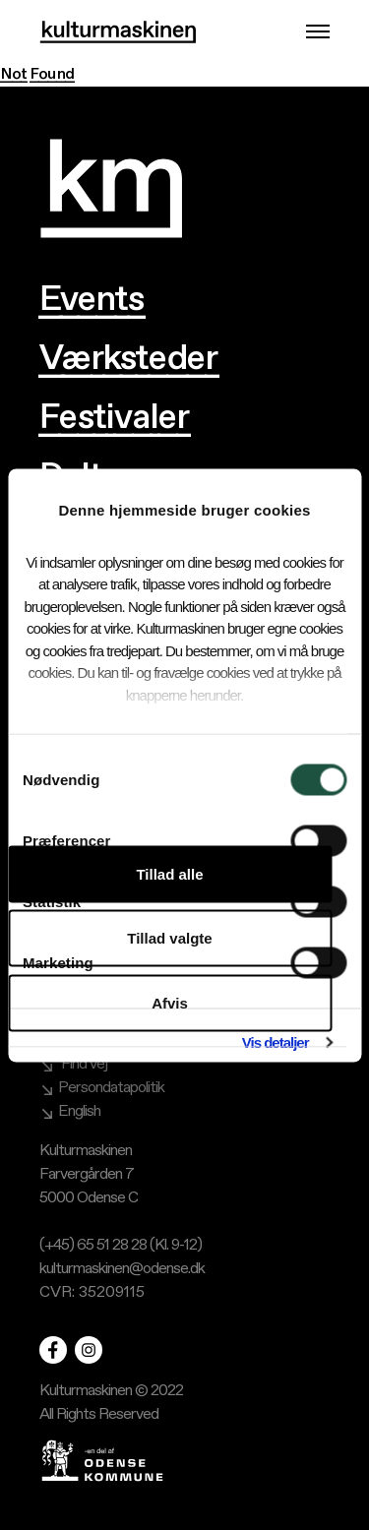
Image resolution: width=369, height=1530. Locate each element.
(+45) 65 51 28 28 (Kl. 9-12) (120, 1245)
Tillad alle (169, 873)
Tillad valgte (169, 938)
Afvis (170, 1002)
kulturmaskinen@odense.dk (122, 1268)
